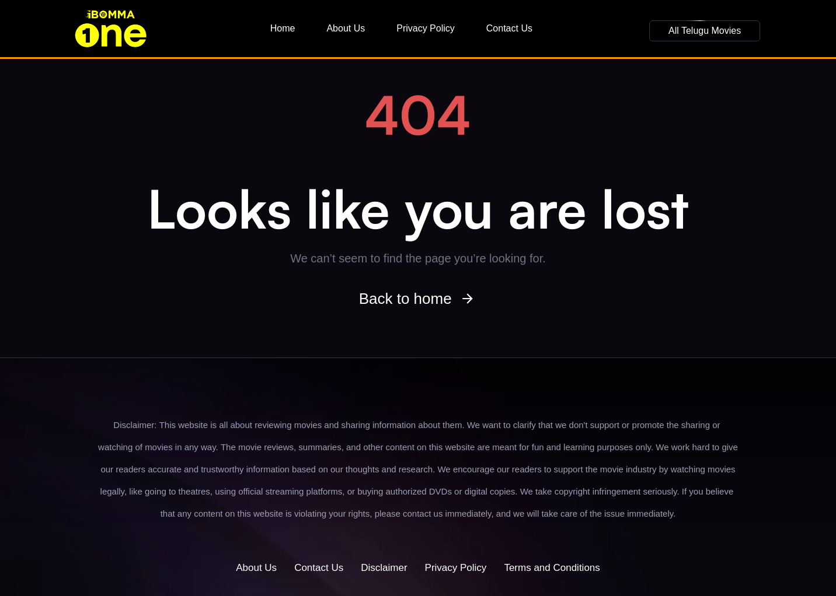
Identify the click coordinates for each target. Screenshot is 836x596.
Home (282, 28)
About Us (345, 28)
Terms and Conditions (552, 567)
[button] (704, 30)
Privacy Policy (425, 28)
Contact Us (509, 28)
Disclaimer (384, 567)
